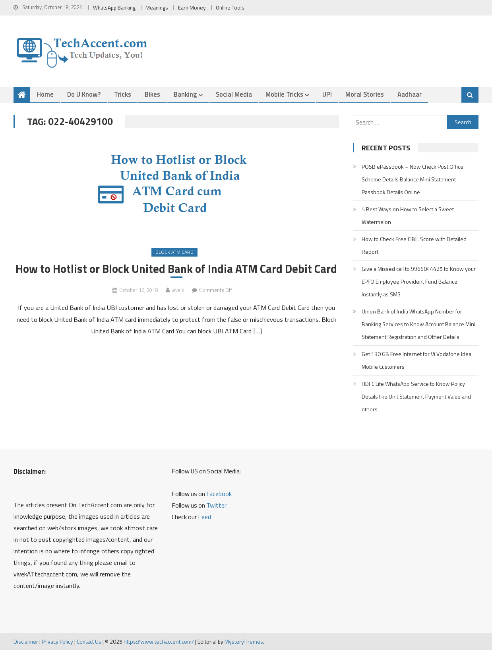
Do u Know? (84, 94)
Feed (204, 517)
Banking (185, 94)
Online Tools (230, 8)
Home (45, 94)
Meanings (156, 8)
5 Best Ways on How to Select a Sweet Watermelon (408, 215)
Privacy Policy (57, 641)
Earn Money (192, 8)
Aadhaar (409, 94)
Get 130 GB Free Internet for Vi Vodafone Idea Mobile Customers (416, 360)
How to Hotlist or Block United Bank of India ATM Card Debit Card (176, 268)
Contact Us (89, 641)
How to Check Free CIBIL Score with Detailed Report (414, 245)
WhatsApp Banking (114, 8)
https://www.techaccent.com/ (159, 641)
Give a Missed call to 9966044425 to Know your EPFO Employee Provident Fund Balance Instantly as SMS (419, 281)
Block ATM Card (174, 252)
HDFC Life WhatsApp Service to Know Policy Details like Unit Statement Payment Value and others (416, 396)
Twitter (216, 505)
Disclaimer (26, 641)
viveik (178, 290)
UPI (327, 94)
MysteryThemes (244, 641)
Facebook (219, 493)
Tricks (122, 94)
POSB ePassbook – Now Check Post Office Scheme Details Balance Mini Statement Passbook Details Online (412, 179)
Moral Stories (364, 94)
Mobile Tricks (284, 94)
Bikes (152, 94)
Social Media (234, 94)
